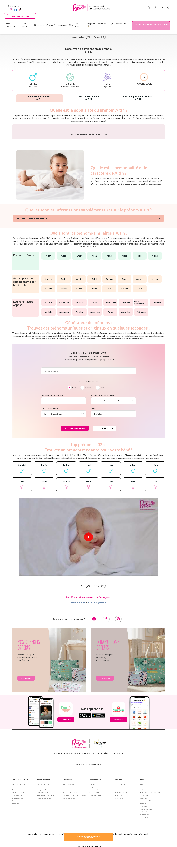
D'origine (94, 481)
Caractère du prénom (88, 97)
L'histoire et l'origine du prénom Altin (31, 291)
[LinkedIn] (15, 9)
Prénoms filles (78, 675)
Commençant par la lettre (52, 468)
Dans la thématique (49, 481)
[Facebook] (6, 9)
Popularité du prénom (39, 97)
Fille (74, 460)
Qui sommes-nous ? (118, 25)
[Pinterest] (118, 691)
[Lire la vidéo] (88, 609)
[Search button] (149, 7)
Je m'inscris (26, 751)
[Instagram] (10, 9)
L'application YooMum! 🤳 (96, 25)
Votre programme (10, 25)
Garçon (88, 460)
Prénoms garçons (97, 675)
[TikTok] (20, 9)
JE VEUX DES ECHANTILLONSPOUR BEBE (88, 837)
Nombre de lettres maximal (102, 468)
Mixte (103, 460)
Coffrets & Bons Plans (20, 16)
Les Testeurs (79, 25)
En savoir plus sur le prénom (137, 97)
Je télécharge (66, 792)
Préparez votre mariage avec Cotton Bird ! (151, 25)
